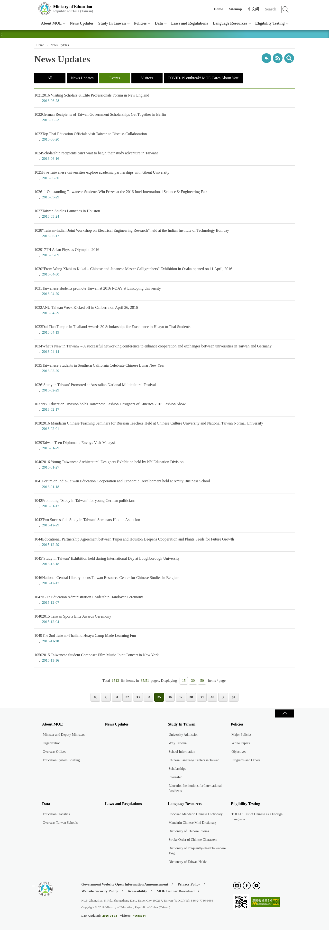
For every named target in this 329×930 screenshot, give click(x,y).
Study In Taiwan (112, 23)
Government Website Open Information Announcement (124, 884)
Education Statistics (56, 814)
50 (202, 680)
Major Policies (241, 734)
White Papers (240, 743)
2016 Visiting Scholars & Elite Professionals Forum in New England (164, 98)
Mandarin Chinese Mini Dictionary (193, 822)
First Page (95, 697)
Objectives (238, 751)
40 (212, 697)
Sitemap (235, 9)
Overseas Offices (54, 751)
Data (159, 23)
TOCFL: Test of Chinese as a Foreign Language (257, 816)
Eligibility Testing (269, 23)
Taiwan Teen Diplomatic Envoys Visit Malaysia (164, 445)
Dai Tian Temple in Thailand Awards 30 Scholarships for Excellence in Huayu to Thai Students (164, 329)
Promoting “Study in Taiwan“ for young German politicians (164, 503)
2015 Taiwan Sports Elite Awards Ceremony (164, 619)
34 (148, 697)
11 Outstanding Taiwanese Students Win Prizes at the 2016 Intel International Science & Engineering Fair (164, 194)
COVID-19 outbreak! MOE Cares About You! (203, 78)
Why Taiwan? (178, 743)
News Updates (81, 23)
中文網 (253, 9)
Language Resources (230, 23)
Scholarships (177, 769)
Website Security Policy (99, 891)
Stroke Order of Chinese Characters (193, 839)
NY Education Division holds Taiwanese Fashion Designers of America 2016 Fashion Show (164, 406)
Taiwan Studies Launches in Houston (164, 213)
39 (202, 697)
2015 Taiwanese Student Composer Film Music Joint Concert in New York (164, 657)
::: (33, 6)
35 (159, 697)
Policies (140, 23)
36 (170, 697)
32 (127, 697)
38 (191, 697)
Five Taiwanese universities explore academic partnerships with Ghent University (164, 175)
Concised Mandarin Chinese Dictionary (196, 814)
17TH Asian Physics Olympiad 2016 (164, 252)
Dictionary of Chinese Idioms (189, 831)
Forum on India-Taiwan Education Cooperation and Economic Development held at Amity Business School (164, 483)
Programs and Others (245, 760)
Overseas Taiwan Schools (60, 822)
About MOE (51, 23)
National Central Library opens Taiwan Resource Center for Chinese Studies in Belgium (164, 580)
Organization (52, 743)
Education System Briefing (61, 760)
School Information (182, 751)
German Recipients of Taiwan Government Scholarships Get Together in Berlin (164, 117)
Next (223, 697)
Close (284, 713)
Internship (176, 777)
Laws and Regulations (189, 23)
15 (184, 680)
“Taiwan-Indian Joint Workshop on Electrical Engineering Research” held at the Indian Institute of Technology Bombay (164, 233)
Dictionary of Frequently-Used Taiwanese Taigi (197, 850)
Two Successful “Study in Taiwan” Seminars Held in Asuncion (164, 522)
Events (114, 78)
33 (138, 697)
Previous (106, 697)
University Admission (184, 734)
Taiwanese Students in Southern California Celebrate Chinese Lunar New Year (164, 368)
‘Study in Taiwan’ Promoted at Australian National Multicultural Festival (164, 387)
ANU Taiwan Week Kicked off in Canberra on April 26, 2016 (164, 310)
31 (117, 697)
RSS (278, 58)
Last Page (233, 697)
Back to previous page (266, 58)
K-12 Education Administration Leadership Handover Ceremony (164, 599)
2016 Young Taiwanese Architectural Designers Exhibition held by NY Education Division (164, 464)
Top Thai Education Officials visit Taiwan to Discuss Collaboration (164, 136)
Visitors (147, 78)
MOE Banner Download (175, 891)
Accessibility (137, 891)
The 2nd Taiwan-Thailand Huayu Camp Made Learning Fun (164, 638)
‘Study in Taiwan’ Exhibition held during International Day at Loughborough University (164, 561)
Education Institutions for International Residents (195, 788)
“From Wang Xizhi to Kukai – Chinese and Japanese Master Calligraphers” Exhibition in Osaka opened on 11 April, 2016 (164, 271)
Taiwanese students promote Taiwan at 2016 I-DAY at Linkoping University (164, 291)
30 (193, 680)
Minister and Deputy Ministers (64, 734)
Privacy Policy (189, 884)
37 (180, 697)
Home (218, 9)
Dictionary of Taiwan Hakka (188, 862)
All (49, 78)
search (289, 58)
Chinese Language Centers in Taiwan (194, 760)
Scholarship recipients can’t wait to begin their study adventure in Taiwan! (164, 155)
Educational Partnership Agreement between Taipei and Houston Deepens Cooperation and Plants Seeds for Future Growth (164, 542)
